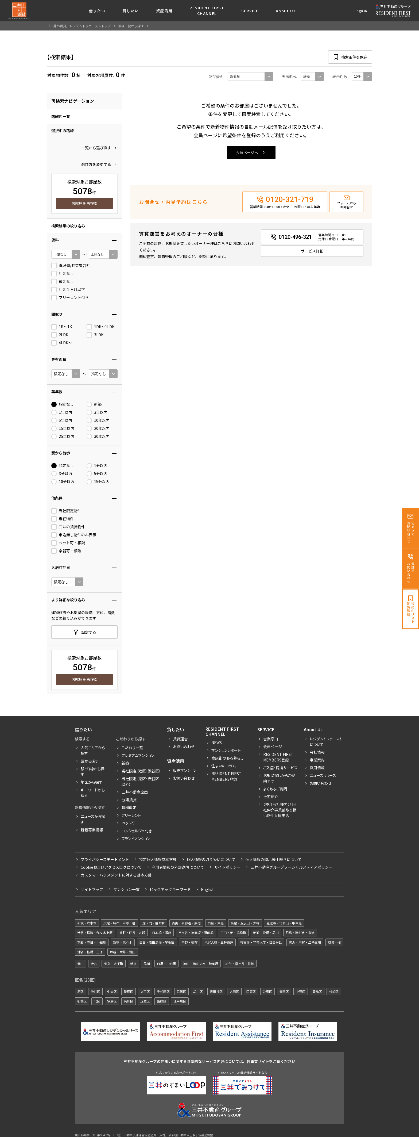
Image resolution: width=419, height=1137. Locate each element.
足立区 (145, 1001)
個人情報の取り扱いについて (211, 859)
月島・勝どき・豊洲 (300, 932)
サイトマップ (92, 889)
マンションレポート (226, 750)
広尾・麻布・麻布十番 (119, 923)
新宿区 (128, 991)
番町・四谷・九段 (132, 932)
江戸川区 (179, 1001)
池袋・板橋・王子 (90, 952)
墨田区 (284, 991)
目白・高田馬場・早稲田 (156, 942)
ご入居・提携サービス (280, 767)
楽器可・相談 (66, 551)
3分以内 (61, 473)
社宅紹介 (270, 796)
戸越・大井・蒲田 (122, 952)
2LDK (59, 335)
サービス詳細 (312, 251)
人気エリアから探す (93, 750)
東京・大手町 (113, 963)
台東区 (267, 991)
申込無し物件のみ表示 (73, 535)
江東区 (251, 991)
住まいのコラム (223, 765)
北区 (97, 1001)
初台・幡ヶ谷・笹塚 (239, 963)
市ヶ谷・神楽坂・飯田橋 (196, 932)
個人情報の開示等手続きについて (274, 859)
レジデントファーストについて (326, 741)
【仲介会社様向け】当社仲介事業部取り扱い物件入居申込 (280, 810)
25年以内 (62, 436)
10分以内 (62, 481)
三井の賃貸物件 (68, 527)
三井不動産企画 (135, 792)
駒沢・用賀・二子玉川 (305, 942)
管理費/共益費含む (70, 265)
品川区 (198, 991)
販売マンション (184, 770)
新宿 (133, 963)
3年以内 (97, 412)
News (216, 742)
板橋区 (82, 1001)
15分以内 (98, 481)
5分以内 (97, 473)
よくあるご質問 (275, 788)
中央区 (112, 991)
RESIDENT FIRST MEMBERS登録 (278, 757)
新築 (94, 404)
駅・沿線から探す (92, 771)
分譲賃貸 (129, 799)
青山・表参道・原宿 (186, 923)
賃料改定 (129, 807)
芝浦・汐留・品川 (266, 932)
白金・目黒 (216, 923)
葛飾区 (161, 1001)
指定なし (62, 404)
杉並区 (334, 991)
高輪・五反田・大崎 (245, 923)
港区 (80, 991)
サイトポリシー (227, 867)
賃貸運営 (180, 738)
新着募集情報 (92, 829)
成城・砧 (334, 942)
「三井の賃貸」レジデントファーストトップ (79, 26)
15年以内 (62, 428)
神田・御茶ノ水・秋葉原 (200, 963)
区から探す (90, 761)
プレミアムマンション (138, 755)
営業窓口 (270, 738)
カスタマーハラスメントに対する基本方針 (116, 875)
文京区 (145, 991)
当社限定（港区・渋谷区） (141, 771)
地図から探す (91, 782)
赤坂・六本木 (86, 923)
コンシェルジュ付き (137, 830)
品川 (146, 963)
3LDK (95, 335)
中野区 (300, 991)
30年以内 (98, 436)
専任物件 (62, 519)
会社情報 (317, 752)
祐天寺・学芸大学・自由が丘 (261, 942)
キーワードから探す (93, 792)
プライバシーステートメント (105, 859)
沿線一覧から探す (131, 26)
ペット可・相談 (68, 543)
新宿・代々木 (122, 942)
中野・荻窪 (189, 942)
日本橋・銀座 (161, 932)
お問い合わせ (184, 746)
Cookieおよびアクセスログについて (111, 867)
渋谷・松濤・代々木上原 (94, 932)
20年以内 (98, 428)
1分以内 (97, 465)
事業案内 (317, 760)
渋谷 (94, 963)
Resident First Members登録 (226, 776)
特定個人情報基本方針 (158, 859)
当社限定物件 (66, 511)
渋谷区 (95, 991)
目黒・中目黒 (166, 963)
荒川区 (128, 1001)
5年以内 (61, 420)
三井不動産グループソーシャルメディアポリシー (291, 867)
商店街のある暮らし (227, 758)
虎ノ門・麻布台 (153, 923)
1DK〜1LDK (100, 327)
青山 (80, 963)
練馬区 (112, 1001)
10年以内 (98, 420)
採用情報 (317, 767)
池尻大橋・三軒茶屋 (218, 942)
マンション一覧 (126, 889)
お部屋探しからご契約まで (279, 778)
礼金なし (62, 273)
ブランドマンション (136, 838)
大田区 (234, 991)
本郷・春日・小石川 (91, 942)
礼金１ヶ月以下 (68, 289)
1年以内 (61, 412)
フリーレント (131, 815)
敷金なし (62, 281)
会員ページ (272, 746)
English (361, 11)
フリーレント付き (70, 297)
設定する (88, 632)
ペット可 (128, 823)
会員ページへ (247, 152)
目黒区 (181, 991)
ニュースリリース (323, 775)
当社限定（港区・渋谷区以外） (140, 781)
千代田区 (163, 991)
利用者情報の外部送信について (178, 867)
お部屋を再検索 (84, 203)
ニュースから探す (93, 819)
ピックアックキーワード (170, 889)
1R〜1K (61, 327)
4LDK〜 (61, 343)
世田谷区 (216, 991)
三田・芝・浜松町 (233, 932)
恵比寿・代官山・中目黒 (284, 923)
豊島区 (317, 991)
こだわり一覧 (132, 747)
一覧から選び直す (96, 147)
